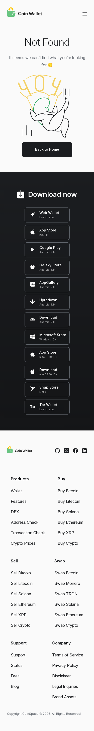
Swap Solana (66, 604)
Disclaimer (61, 675)
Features (19, 501)
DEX (15, 511)
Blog (15, 686)
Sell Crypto (21, 625)
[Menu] (84, 14)
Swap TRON (65, 593)
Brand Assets (64, 696)
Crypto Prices (23, 543)
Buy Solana (68, 511)
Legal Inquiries (65, 686)
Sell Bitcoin (21, 572)
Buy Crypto (68, 543)
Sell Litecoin (22, 583)
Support (18, 654)
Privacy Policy (65, 665)
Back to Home (47, 149)
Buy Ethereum (70, 522)
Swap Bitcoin (66, 572)
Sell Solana (21, 593)
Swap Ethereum (68, 614)
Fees (15, 675)
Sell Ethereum (23, 604)
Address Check (24, 522)
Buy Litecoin (69, 501)
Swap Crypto (66, 625)
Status (17, 665)
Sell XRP (19, 614)
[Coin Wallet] (24, 13)
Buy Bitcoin (68, 490)
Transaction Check (28, 532)
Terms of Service (67, 654)
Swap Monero (67, 583)
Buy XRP (66, 532)
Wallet (16, 490)
